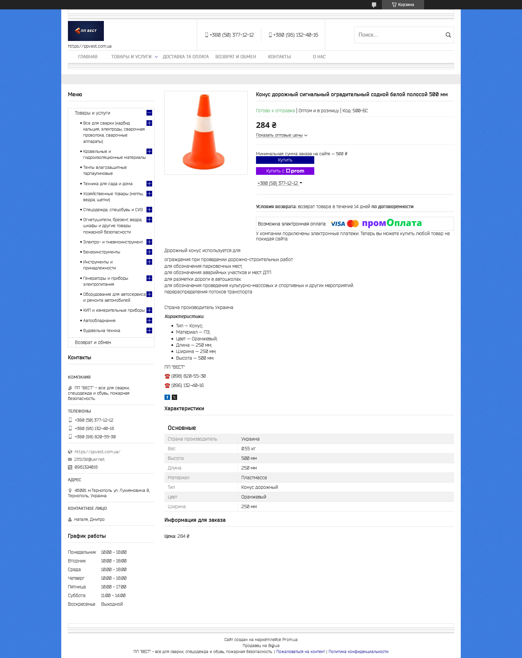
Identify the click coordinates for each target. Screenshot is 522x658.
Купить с (285, 171)
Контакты (279, 56)
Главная (88, 56)
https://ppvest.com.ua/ (98, 451)
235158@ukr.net (89, 459)
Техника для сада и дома (107, 183)
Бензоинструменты (101, 251)
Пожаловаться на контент (300, 651)
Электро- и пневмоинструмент (113, 241)
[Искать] (448, 35)
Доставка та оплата (186, 56)
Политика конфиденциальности (359, 651)
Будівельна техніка (101, 330)
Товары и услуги (131, 56)
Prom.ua (290, 639)
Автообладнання (99, 320)
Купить (285, 160)
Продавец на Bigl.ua (261, 645)
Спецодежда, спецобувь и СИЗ (113, 209)
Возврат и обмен (235, 56)
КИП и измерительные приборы (114, 310)
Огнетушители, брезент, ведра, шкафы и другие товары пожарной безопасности (112, 225)
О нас (319, 56)
